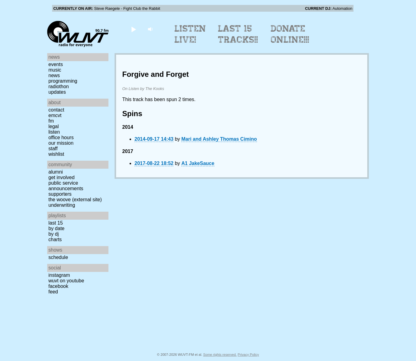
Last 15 (55, 223)
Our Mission (61, 143)
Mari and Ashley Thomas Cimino (219, 139)
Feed (53, 291)
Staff (53, 148)
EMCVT (55, 115)
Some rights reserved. (219, 354)
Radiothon (58, 86)
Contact (56, 109)
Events (55, 64)
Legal (53, 126)
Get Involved (61, 177)
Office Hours (61, 137)
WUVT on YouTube (66, 280)
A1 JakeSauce (197, 163)
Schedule (58, 257)
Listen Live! (190, 34)
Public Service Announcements (65, 185)
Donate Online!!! (290, 34)
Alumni (55, 172)
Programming (62, 81)
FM (51, 121)
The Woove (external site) (75, 199)
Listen (54, 132)
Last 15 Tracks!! (238, 34)
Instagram (59, 275)
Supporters (60, 194)
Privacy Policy (248, 354)
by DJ (53, 234)
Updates (57, 92)
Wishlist (56, 154)
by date (56, 228)
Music (54, 70)
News (54, 75)
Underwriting (61, 205)
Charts (55, 239)
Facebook (58, 286)
